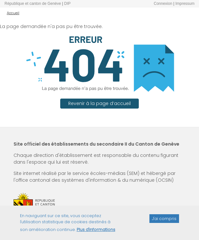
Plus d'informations (96, 232)
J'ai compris (164, 220)
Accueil (13, 12)
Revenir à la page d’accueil (99, 103)
